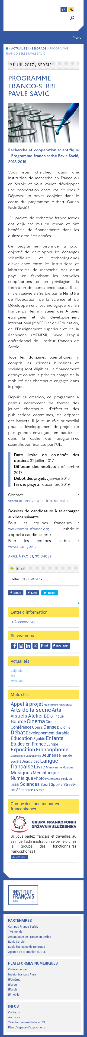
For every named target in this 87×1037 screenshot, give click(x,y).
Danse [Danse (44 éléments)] (49, 727)
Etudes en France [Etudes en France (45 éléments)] (28, 744)
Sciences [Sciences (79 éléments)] (30, 784)
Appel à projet (20, 556)
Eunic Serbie (16, 941)
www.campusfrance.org (28, 529)
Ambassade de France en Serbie (29, 936)
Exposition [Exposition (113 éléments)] (23, 749)
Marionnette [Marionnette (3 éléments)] (54, 767)
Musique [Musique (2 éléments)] (68, 767)
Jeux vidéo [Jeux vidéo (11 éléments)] (30, 761)
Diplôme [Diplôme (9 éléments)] (63, 727)
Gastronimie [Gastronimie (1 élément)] (18, 755)
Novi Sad (17, 681)
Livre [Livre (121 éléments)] (39, 767)
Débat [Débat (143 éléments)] (18, 733)
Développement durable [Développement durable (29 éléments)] (47, 733)
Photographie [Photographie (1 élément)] (53, 778)
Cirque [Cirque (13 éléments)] (51, 722)
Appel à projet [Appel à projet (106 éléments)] (27, 704)
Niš (13, 676)
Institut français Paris (22, 974)
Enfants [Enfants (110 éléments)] (55, 738)
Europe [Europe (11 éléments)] (52, 744)
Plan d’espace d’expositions (26, 1027)
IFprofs (13, 989)
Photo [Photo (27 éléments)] (39, 778)
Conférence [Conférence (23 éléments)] (21, 727)
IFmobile (13, 994)
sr (63, 10)
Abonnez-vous (26, 622)
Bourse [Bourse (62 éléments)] (18, 721)
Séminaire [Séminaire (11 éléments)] (24, 790)
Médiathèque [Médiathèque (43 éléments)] (46, 772)
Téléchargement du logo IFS (26, 1022)
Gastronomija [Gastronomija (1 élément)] (33, 755)
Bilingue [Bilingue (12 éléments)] (57, 716)
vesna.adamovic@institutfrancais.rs (39, 500)
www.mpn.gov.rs (22, 546)
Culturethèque (17, 969)
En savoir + (19, 856)
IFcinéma (14, 979)
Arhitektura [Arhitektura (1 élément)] (65, 704)
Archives (14, 1017)
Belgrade (17, 670)
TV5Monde (15, 931)
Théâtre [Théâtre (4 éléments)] (39, 790)
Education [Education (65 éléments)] (22, 738)
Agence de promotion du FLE (27, 951)
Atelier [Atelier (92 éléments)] (35, 716)
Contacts (14, 1012)
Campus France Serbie (23, 926)
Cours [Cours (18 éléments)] (37, 727)
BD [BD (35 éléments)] (47, 716)
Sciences (43, 556)
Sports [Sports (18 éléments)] (57, 784)
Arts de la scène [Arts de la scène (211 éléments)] (31, 710)
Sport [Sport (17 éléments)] (45, 784)
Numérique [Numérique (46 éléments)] (22, 778)
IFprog (12, 984)
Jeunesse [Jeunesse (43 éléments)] (51, 755)
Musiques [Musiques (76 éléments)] (21, 772)
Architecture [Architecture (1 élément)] (51, 704)
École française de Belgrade (26, 946)
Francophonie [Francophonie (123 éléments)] (52, 749)
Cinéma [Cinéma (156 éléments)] (36, 721)
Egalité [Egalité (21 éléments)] (39, 738)
